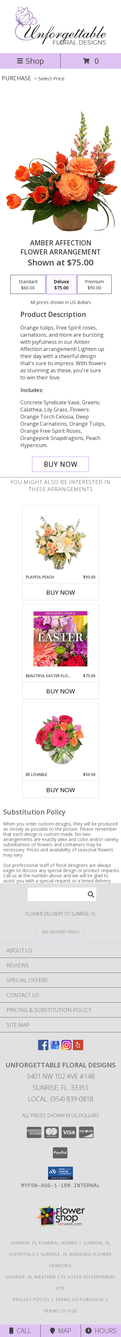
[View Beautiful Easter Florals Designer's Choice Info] (60, 639)
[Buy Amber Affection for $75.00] (60, 464)
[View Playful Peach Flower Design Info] (60, 540)
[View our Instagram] (66, 1048)
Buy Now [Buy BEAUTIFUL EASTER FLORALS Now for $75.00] (60, 691)
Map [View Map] (60, 1330)
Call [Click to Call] (20, 1330)
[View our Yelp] (78, 1048)
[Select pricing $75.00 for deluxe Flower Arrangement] (61, 284)
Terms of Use (60, 1311)
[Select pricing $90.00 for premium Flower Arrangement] (94, 284)
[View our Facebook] (43, 1048)
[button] (60, 1173)
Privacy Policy (31, 1299)
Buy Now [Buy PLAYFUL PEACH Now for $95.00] (60, 592)
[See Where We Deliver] (60, 931)
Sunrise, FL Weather (30, 1277)
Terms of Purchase (79, 1299)
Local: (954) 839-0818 (60, 1099)
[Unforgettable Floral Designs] (60, 43)
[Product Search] (62, 894)
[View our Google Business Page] (55, 1048)
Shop (30, 60)
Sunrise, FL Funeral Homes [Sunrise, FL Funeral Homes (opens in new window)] (44, 1243)
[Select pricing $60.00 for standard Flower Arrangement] (28, 284)
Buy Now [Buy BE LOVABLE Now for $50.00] (60, 790)
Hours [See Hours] (100, 1330)
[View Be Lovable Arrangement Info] (60, 737)
